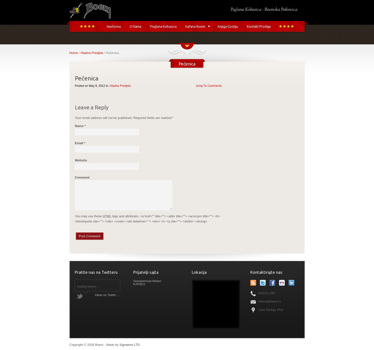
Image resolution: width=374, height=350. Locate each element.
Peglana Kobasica (163, 26)
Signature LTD (129, 345)
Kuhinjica (139, 284)
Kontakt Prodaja (259, 26)
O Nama (135, 26)
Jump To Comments (209, 86)
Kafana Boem (195, 26)
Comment (82, 177)
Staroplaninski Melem (147, 281)
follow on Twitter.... (107, 295)
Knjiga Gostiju (228, 26)
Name (80, 126)
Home (74, 53)
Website (81, 160)
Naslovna (114, 26)
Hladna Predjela (92, 53)
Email (80, 143)
